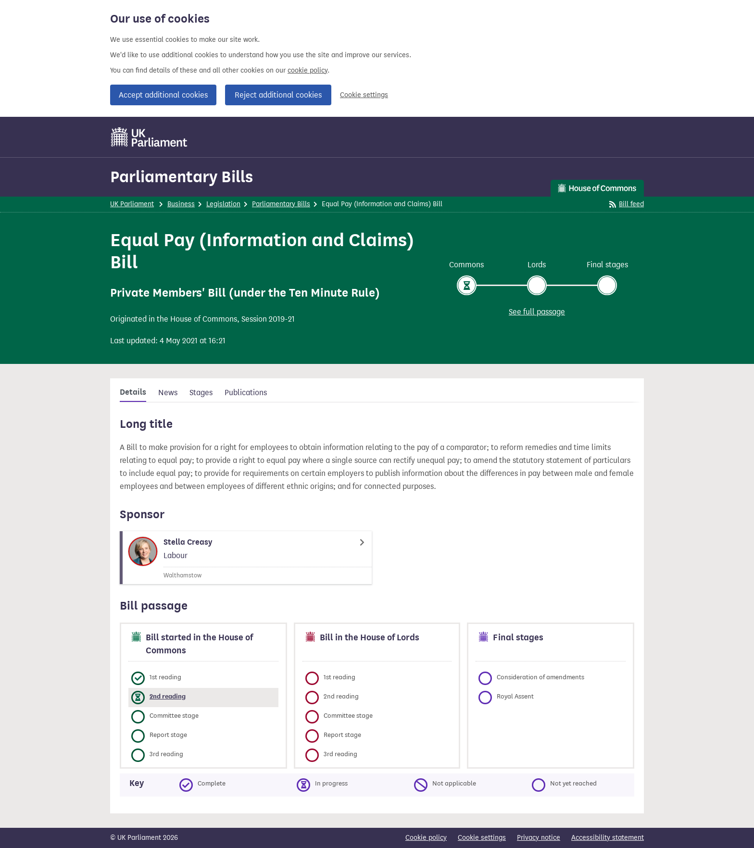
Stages (201, 392)
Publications (246, 392)
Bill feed (626, 204)
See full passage (537, 311)
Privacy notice (538, 838)
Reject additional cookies (278, 95)
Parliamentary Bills (181, 177)
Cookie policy (426, 838)
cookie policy (307, 70)
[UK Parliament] (149, 137)
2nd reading (168, 696)
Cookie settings (364, 95)
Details (133, 392)
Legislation (223, 204)
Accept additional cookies (163, 95)
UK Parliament (132, 204)
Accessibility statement (607, 838)
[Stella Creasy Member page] (246, 557)
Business (181, 204)
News (167, 392)
